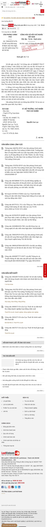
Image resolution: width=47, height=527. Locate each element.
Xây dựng (7, 301)
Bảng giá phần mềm (9, 426)
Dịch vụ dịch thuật (30, 411)
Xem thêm (40, 266)
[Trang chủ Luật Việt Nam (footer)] (22, 453)
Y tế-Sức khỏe (9, 284)
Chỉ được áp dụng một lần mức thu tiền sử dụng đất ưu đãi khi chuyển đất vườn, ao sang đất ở (29, 362)
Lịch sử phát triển (8, 404)
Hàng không (21, 301)
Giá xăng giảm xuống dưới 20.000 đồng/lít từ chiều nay (20, 380)
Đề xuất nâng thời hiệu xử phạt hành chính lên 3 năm (19, 376)
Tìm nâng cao (39, 15)
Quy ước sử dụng (8, 433)
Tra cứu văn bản (29, 401)
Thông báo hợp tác (8, 446)
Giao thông (14, 301)
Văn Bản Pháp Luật (7, 521)
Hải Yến (39, 137)
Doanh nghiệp (19, 312)
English (35, 3)
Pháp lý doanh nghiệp (31, 408)
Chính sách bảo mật (9, 437)
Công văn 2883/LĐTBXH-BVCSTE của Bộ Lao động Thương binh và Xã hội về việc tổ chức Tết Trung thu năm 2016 (23, 248)
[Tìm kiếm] (42, 11)
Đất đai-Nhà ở (9, 322)
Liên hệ (5, 411)
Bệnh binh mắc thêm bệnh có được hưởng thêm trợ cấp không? (22, 347)
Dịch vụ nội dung (30, 415)
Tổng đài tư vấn (29, 418)
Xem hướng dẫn (7, 21)
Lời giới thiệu (7, 401)
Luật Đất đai (29, 521)
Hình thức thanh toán (9, 430)
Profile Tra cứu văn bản (10, 408)
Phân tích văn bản (30, 404)
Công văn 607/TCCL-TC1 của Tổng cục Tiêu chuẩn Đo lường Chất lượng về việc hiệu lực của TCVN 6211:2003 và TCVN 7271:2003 (24, 207)
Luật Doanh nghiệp (19, 521)
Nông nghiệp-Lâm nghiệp (31, 312)
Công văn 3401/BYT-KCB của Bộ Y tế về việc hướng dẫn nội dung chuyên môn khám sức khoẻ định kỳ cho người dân (24, 279)
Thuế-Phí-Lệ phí (9, 312)
